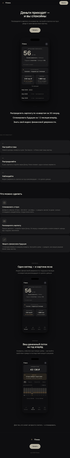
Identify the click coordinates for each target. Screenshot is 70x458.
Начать (64, 3)
